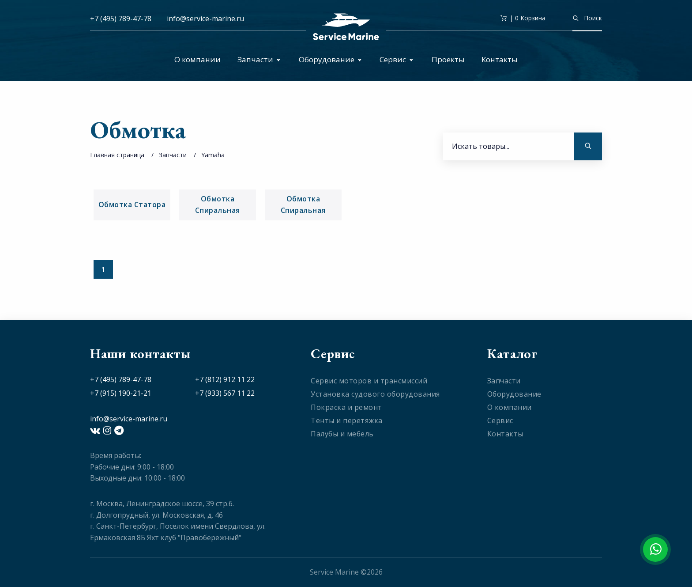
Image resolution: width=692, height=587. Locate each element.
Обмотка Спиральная (217, 204)
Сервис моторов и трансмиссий (369, 381)
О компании (197, 59)
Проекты (448, 59)
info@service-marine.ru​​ (205, 18)
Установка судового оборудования (375, 394)
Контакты (499, 59)
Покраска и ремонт (346, 407)
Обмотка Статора (132, 204)
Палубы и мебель (342, 434)
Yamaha (213, 155)
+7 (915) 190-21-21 (120, 393)
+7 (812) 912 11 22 (225, 379)
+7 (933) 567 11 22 (225, 393)
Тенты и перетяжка (347, 420)
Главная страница (117, 155)
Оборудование (330, 59)
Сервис (397, 59)
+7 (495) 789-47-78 (120, 18)
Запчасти (259, 59)
